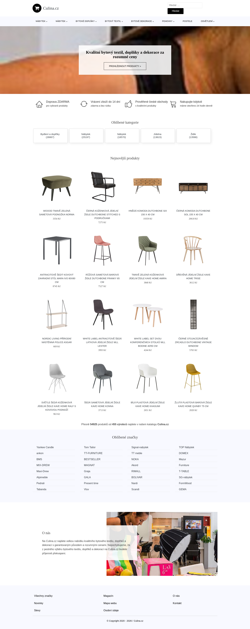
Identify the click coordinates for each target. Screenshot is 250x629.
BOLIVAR (136, 477)
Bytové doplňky (85, 21)
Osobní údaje (111, 610)
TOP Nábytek (186, 447)
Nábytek (40, 21)
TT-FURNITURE (93, 453)
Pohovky (167, 21)
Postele (187, 21)
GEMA (182, 489)
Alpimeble (42, 477)
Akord (134, 465)
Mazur (182, 459)
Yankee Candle (45, 447)
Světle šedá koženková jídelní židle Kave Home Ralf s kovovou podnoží (56, 406)
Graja (87, 471)
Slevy (37, 610)
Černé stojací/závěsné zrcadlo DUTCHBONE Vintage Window (193, 342)
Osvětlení (207, 21)
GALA (87, 477)
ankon (40, 453)
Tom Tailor (90, 447)
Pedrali (40, 483)
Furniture (184, 465)
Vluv (86, 489)
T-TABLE (184, 471)
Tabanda (41, 489)
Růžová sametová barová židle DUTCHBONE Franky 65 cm (102, 278)
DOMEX (183, 453)
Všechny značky (43, 595)
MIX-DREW (43, 465)
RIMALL (136, 471)
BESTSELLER (92, 459)
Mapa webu (110, 603)
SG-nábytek (185, 477)
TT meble (136, 453)
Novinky (38, 603)
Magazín (108, 595)
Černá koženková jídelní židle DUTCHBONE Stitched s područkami (102, 214)
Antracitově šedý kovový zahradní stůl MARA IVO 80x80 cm (56, 278)
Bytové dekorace (141, 21)
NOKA (135, 459)
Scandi (135, 489)
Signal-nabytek (139, 447)
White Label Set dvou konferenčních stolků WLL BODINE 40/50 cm (147, 342)
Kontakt (177, 603)
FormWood (185, 483)
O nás (176, 595)
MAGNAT (89, 465)
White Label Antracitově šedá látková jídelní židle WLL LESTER (102, 342)
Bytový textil (113, 21)
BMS (39, 459)
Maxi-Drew (43, 471)
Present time (91, 483)
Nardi (134, 483)
